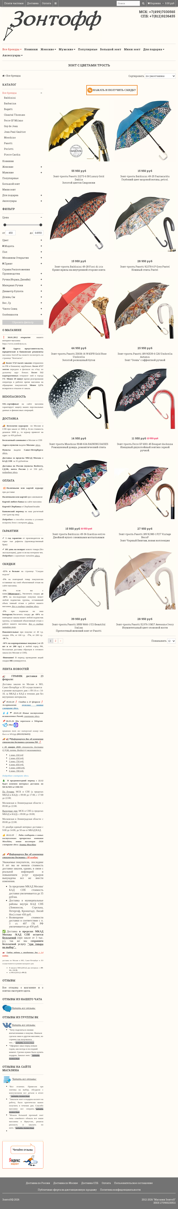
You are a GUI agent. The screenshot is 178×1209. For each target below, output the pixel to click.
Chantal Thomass (14, 114)
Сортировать (136, 76)
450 (11, 232)
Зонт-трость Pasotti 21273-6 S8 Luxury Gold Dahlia (78, 178)
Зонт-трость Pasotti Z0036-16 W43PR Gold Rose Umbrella (79, 355)
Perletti (9, 148)
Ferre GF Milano (13, 120)
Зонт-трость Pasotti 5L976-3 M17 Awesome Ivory (145, 624)
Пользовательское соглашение (133, 1183)
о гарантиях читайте (23, 555)
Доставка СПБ (89, 1183)
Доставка (32, 3)
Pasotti (8, 143)
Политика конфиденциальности (120, 1189)
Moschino (10, 137)
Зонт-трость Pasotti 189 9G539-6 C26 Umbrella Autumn (145, 355)
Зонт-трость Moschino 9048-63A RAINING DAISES (78, 444)
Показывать (159, 640)
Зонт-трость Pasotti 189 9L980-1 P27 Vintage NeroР (145, 536)
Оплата (46, 3)
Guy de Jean (11, 126)
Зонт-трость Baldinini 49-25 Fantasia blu (144, 176)
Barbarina (10, 103)
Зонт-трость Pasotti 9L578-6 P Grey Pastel (145, 266)
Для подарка (153, 49)
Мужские (67, 49)
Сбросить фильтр (22, 322)
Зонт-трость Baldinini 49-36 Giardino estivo (78, 534)
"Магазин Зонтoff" (164, 1199)
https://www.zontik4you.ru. (14, 343)
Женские (48, 49)
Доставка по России (37, 1183)
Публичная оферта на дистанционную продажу (67, 1189)
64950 (38, 232)
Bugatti (8, 109)
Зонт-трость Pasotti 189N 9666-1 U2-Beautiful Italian (79, 626)
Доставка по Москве (65, 1183)
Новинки (31, 49)
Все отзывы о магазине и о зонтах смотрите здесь (22, 989)
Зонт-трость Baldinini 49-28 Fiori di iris (79, 266)
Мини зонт (132, 49)
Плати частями (14, 3)
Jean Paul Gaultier (15, 131)
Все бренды (12, 49)
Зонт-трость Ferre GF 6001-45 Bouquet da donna (145, 444)
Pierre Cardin (12, 154)
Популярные (87, 49)
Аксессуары (12, 55)
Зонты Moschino (28, 844)
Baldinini (10, 97)
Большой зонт (110, 49)
